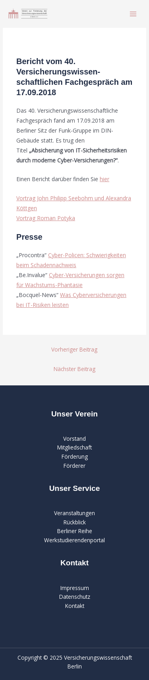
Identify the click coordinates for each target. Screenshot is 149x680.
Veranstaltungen (74, 513)
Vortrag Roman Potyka (45, 218)
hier (104, 179)
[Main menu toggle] (133, 14)
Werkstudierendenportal (74, 540)
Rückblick (75, 522)
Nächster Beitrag (74, 369)
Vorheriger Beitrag (74, 349)
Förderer (74, 465)
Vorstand (74, 438)
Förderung (75, 456)
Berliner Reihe (74, 531)
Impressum (74, 588)
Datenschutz (74, 596)
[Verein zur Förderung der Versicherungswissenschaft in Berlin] (28, 13)
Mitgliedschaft (74, 447)
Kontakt (74, 606)
